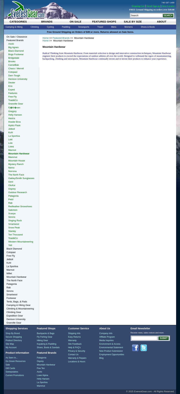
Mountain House (16, 160)
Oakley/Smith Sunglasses (21, 178)
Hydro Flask (14, 125)
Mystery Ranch (16, 164)
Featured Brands (61, 38)
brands (46, 21)
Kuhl (10, 132)
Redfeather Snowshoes (20, 206)
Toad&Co (13, 100)
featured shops (104, 21)
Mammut (12, 157)
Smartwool (13, 224)
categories (18, 21)
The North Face (16, 174)
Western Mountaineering (20, 241)
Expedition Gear (15, 315)
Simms (11, 217)
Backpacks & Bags (45, 333)
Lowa (11, 146)
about (161, 21)
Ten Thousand (15, 234)
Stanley (12, 231)
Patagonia (13, 196)
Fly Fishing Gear (44, 337)
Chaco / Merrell (16, 68)
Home (46, 38)
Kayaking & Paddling (46, 344)
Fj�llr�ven (14, 107)
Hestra (11, 118)
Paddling (66, 27)
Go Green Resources (15, 361)
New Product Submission (111, 351)
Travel (100, 27)
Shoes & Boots (148, 27)
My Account (11, 347)
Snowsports (83, 27)
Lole (10, 143)
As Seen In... (12, 357)
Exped (11, 89)
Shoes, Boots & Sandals (48, 347)
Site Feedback (75, 344)
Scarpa (11, 213)
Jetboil (11, 129)
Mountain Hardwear (19, 153)
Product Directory (14, 340)
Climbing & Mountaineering (20, 308)
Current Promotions (15, 375)
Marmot (12, 150)
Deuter (11, 82)
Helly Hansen (15, 114)
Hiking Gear (42, 340)
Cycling (50, 27)
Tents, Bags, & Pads (17, 301)
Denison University (17, 79)
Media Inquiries (106, 340)
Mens (113, 27)
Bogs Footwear (16, 54)
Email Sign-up (153, 6)
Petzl (10, 199)
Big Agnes (13, 47)
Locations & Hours (76, 361)
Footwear (11, 298)
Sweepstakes (12, 372)
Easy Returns (74, 337)
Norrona (12, 171)
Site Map (10, 344)
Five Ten (41, 368)
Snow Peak (14, 227)
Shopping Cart (138, 6)
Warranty (72, 340)
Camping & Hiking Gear (19, 305)
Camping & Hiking (14, 27)
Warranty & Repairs (77, 358)
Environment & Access (109, 344)
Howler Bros (14, 122)
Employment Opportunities (111, 354)
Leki (10, 139)
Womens (128, 27)
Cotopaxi (12, 72)
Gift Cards (10, 368)
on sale (75, 21)
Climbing (35, 27)
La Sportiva (14, 136)
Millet (9, 273)
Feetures (12, 93)
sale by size (133, 21)
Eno (10, 86)
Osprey (12, 188)
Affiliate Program (107, 337)
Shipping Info (74, 333)
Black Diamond (16, 51)
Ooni (10, 181)
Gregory (12, 111)
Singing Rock (15, 220)
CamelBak (13, 65)
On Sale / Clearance (17, 36)
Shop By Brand (13, 333)
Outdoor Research (17, 192)
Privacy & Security (76, 351)
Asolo (11, 43)
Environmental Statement (111, 347)
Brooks (11, 61)
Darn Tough (14, 75)
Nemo (11, 167)
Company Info (105, 333)
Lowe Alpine (42, 375)
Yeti (10, 245)
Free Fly (12, 96)
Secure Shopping (14, 337)
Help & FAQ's (74, 347)
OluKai (11, 185)
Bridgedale (13, 58)
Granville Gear (15, 103)
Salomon (12, 210)
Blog (101, 358)
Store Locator (168, 6)
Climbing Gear (14, 312)
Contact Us (73, 354)
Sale (8, 365)
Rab (10, 203)
